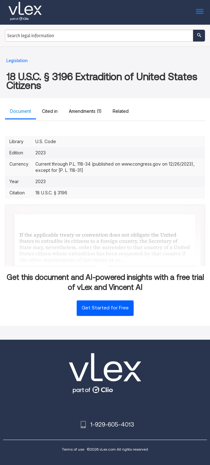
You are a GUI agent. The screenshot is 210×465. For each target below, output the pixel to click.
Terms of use (73, 449)
